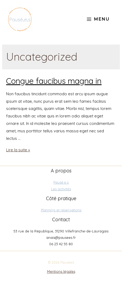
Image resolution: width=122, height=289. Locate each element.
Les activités (61, 189)
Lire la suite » (18, 149)
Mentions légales (61, 271)
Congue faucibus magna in (54, 81)
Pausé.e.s (61, 182)
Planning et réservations (61, 210)
